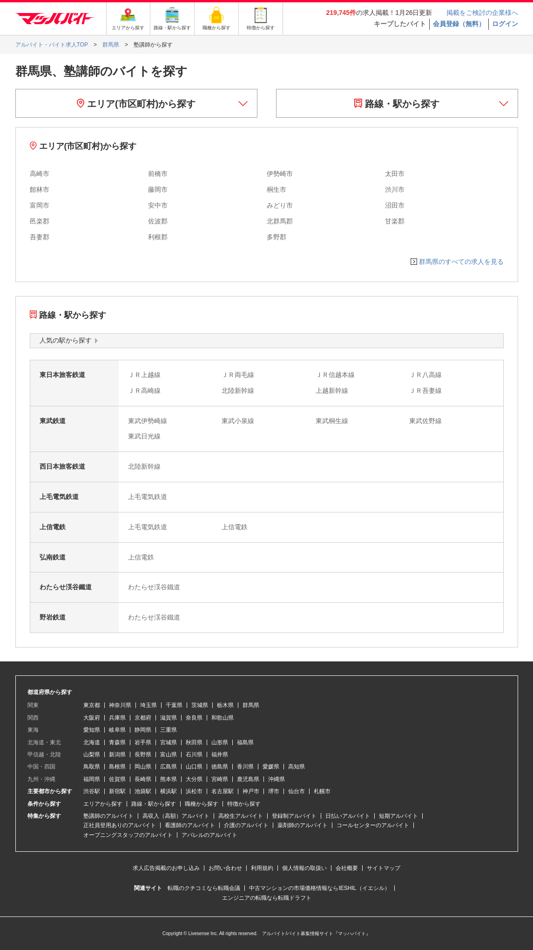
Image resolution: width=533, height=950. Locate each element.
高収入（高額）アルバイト (175, 816)
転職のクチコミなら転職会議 (204, 888)
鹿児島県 (248, 779)
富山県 (168, 754)
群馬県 (251, 705)
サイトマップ (383, 868)
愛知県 (91, 730)
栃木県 (225, 705)
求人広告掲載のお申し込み (166, 868)
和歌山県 (222, 717)
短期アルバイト (398, 816)
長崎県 (143, 779)
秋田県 (194, 742)
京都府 (143, 717)
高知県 (296, 766)
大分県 (194, 779)
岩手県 (143, 742)
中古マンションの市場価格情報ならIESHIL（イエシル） (319, 888)
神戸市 (251, 791)
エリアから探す (102, 804)
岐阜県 (117, 730)
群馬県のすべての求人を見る (461, 261)
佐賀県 (117, 779)
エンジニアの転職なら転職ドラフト (266, 898)
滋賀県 (168, 717)
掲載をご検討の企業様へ (482, 12)
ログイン (505, 23)
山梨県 (91, 754)
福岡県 (91, 779)
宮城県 (168, 742)
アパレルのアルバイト (209, 835)
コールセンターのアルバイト (373, 825)
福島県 (245, 742)
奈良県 (194, 717)
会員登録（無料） (459, 23)
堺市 (273, 791)
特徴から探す (244, 804)
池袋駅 (143, 791)
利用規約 (262, 868)
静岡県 (143, 730)
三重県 (168, 730)
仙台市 (296, 791)
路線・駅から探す (396, 104)
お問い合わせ (225, 868)
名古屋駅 (222, 791)
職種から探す (201, 804)
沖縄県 (276, 779)
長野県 (143, 754)
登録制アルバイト (294, 816)
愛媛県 (271, 766)
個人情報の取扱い (304, 868)
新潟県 (117, 754)
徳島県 (219, 766)
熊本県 (168, 779)
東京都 (91, 705)
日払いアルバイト (347, 816)
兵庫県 (117, 717)
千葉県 (174, 705)
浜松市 (194, 791)
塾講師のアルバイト (108, 816)
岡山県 (143, 766)
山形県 (219, 742)
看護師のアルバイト (190, 825)
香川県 (245, 766)
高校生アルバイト (240, 816)
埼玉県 (148, 705)
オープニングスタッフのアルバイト (128, 835)
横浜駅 (168, 791)
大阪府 (91, 717)
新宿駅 (117, 791)
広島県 (168, 766)
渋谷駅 (91, 791)
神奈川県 (120, 705)
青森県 (117, 742)
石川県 (194, 754)
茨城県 (199, 705)
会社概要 (347, 868)
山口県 (194, 766)
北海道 (91, 742)
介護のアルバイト (246, 825)
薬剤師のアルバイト (302, 825)
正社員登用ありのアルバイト (119, 825)
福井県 (219, 754)
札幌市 (322, 791)
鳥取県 (91, 766)
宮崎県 (219, 779)
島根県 (117, 766)
